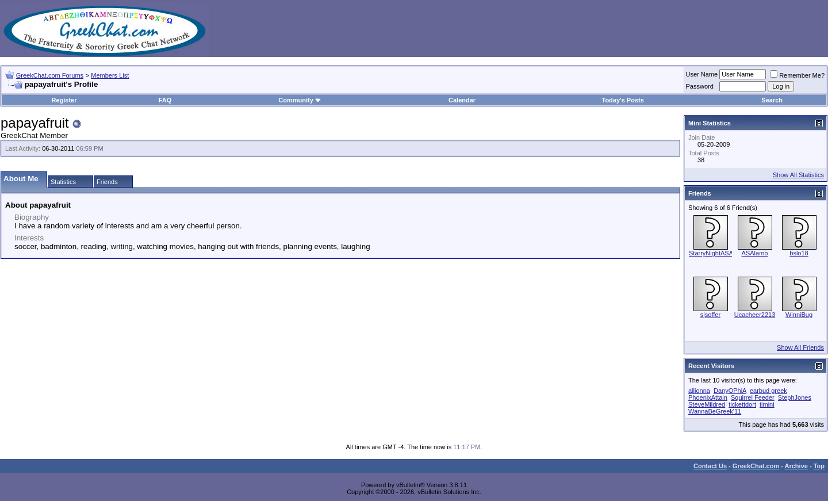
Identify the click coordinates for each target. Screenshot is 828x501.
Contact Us (710, 465)
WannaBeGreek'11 (714, 411)
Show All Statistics (798, 174)
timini (767, 404)
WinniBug (798, 314)
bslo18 (798, 253)
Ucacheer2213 (755, 314)
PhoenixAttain (707, 397)
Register (63, 100)
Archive (796, 465)
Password (700, 86)
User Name (702, 74)
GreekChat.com (756, 465)
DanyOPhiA (730, 390)
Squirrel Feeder (753, 397)
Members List (110, 75)
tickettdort (742, 404)
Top (819, 465)
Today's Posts (622, 100)
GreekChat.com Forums (49, 75)
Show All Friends (800, 347)
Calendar (462, 100)
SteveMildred (706, 404)
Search (772, 100)
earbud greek (768, 390)
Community (299, 100)
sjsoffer (710, 314)
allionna (699, 390)
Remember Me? (797, 75)
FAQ (165, 100)
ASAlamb (755, 253)
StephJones (794, 397)
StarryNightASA (711, 253)
